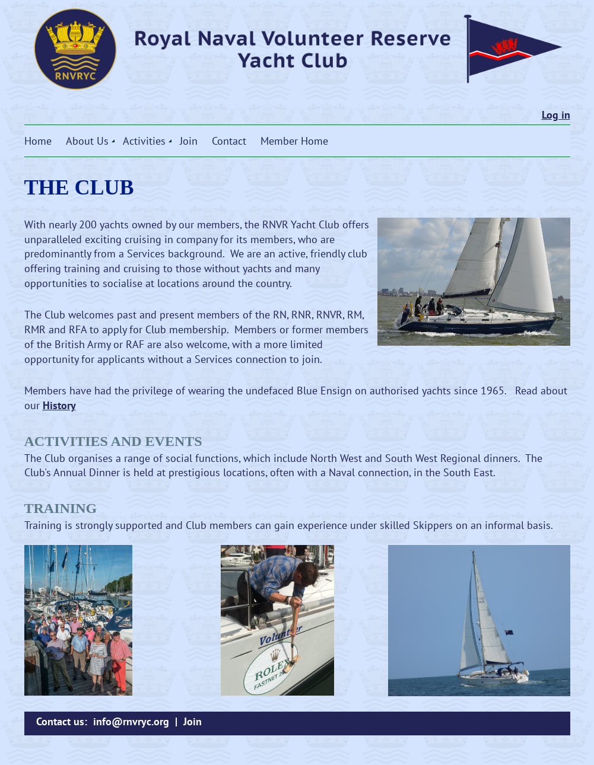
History (59, 405)
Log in (556, 115)
